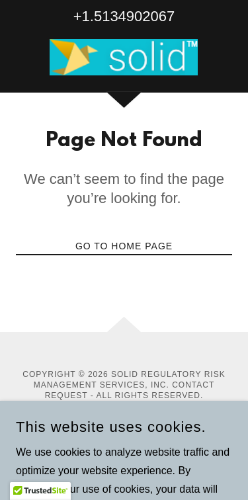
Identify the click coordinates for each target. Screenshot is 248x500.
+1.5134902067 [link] (124, 16)
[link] (124, 57)
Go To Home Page (124, 246)
